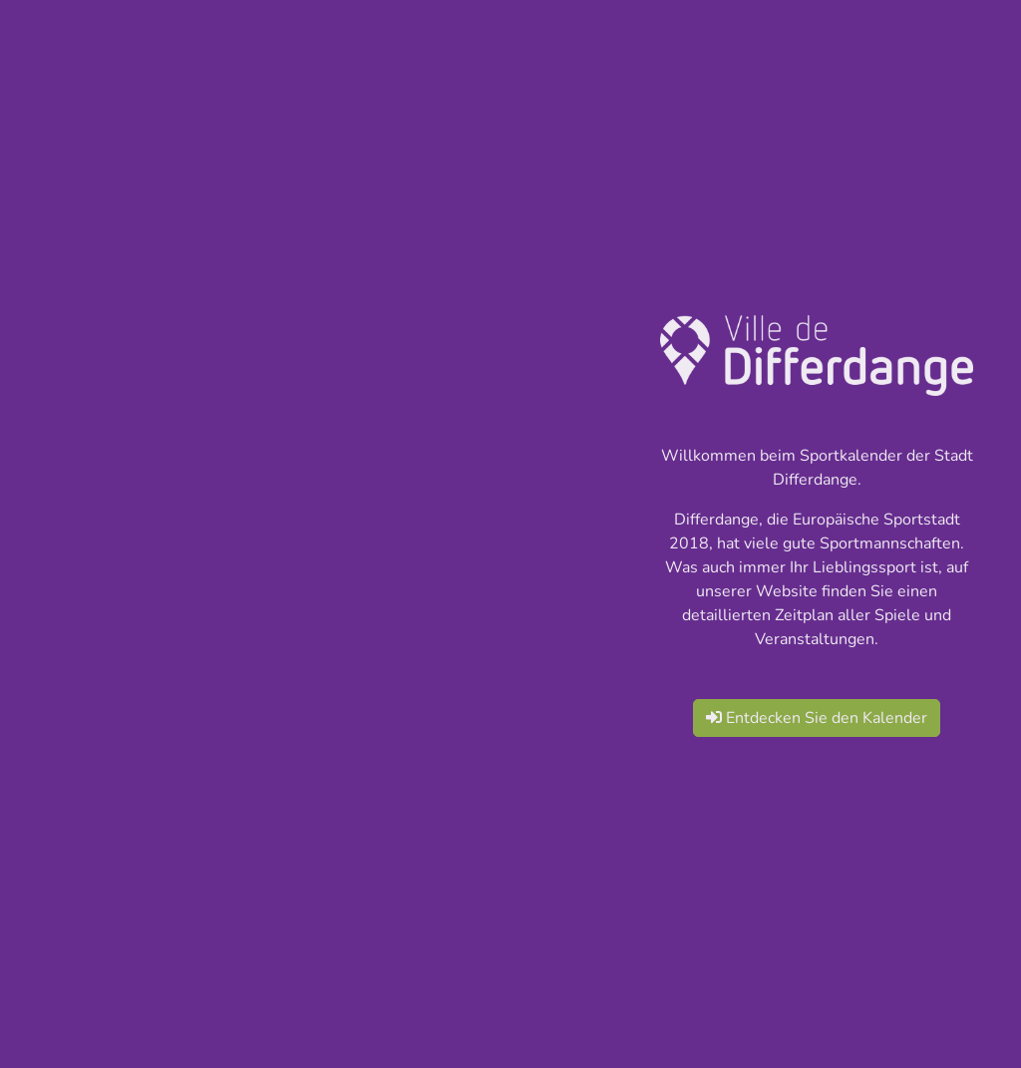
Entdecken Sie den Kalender (816, 718)
